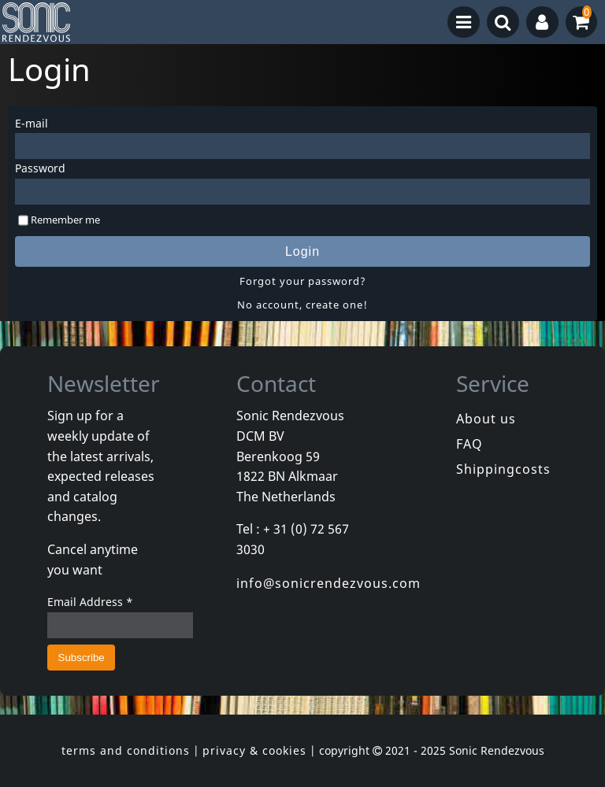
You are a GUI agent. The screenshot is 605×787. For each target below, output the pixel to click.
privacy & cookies (254, 750)
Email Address (90, 601)
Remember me (65, 219)
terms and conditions (125, 750)
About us (486, 418)
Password (40, 168)
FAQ (469, 444)
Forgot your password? (302, 281)
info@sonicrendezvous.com (328, 583)
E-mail (31, 123)
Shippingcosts (503, 469)
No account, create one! (302, 304)
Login (302, 251)
